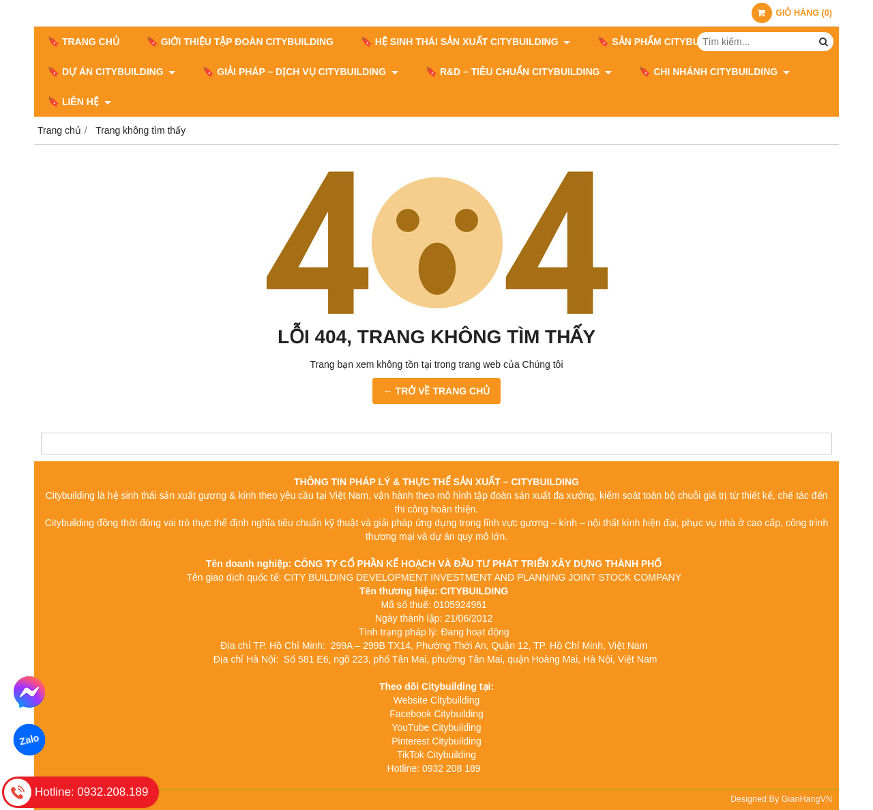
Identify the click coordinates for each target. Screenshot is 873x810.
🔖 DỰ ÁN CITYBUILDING (111, 71)
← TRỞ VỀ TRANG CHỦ (436, 391)
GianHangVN (807, 799)
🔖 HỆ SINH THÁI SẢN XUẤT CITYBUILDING (465, 41)
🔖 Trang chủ (83, 41)
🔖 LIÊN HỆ (79, 101)
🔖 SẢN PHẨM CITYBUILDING (670, 41)
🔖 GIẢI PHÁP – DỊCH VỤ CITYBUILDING (300, 71)
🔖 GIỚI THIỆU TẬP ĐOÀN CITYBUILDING (240, 41)
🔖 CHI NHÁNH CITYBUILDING (714, 71)
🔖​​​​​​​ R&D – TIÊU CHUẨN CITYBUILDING (519, 71)
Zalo (29, 740)
